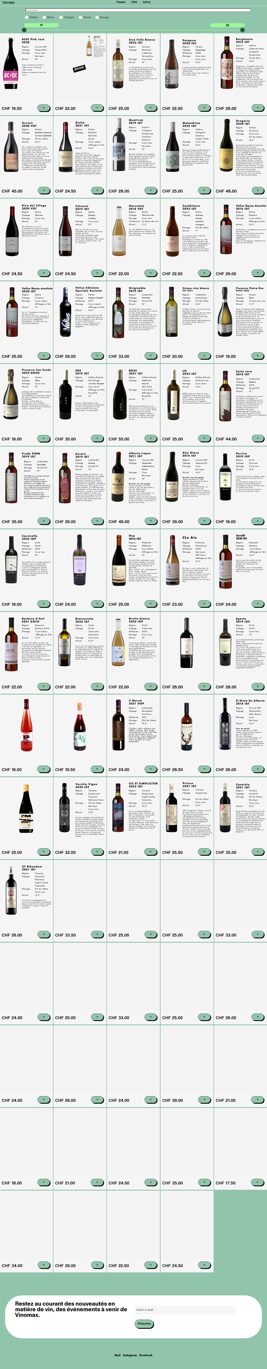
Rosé (87, 17)
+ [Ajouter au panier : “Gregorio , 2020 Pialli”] (258, 190)
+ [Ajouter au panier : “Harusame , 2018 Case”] (151, 273)
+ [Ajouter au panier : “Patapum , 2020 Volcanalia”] (204, 107)
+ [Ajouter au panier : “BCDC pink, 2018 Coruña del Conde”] (43, 108)
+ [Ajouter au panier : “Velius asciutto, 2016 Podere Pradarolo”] (258, 278)
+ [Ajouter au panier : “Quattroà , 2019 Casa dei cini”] (151, 190)
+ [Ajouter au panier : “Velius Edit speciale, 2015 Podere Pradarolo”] (97, 370)
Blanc (51, 17)
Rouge (104, 17)
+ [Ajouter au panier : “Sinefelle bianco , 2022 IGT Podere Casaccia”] (151, 107)
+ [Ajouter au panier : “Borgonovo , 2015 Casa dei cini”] (258, 107)
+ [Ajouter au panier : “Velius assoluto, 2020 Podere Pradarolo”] (44, 365)
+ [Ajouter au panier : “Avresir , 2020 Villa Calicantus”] (44, 190)
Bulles (33, 17)
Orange (69, 17)
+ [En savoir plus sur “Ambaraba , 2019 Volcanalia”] (97, 107)
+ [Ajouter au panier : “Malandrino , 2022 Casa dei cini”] (204, 190)
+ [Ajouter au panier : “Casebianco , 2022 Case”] (204, 275)
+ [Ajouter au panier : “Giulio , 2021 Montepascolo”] (97, 190)
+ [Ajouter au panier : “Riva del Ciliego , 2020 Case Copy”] (44, 273)
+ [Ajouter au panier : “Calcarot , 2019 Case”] (97, 273)
